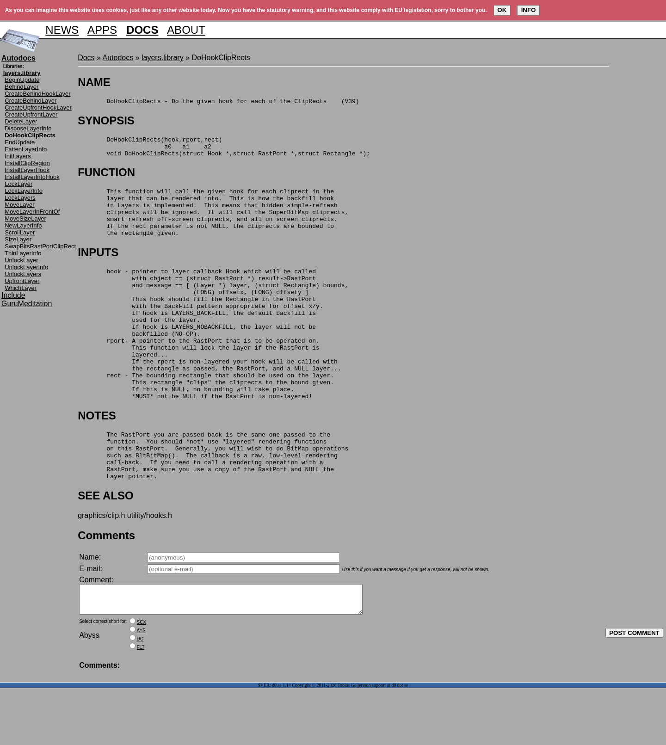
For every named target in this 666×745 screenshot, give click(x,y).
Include (13, 295)
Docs (86, 58)
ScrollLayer (20, 232)
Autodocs (117, 58)
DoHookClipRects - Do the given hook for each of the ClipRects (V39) (218, 102)
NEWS (62, 30)
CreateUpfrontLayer (31, 114)
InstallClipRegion (27, 163)
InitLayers (18, 156)
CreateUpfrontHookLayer (38, 107)
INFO (528, 9)
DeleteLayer (21, 121)
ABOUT (186, 30)
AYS (141, 687)
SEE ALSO (105, 547)
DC (140, 695)
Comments (106, 586)
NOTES (97, 457)
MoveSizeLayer (25, 218)
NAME (94, 82)
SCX (142, 679)
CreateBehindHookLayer (37, 93)
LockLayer (18, 183)
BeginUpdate (22, 79)
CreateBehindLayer (30, 100)
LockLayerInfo (24, 190)
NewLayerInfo (23, 225)
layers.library (163, 58)
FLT (141, 704)
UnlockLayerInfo (26, 267)
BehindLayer (21, 86)
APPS (102, 30)
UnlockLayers (23, 274)
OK (501, 9)
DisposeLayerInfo (28, 128)
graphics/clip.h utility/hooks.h (125, 567)
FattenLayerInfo (26, 149)
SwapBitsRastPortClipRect (40, 246)
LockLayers (20, 197)
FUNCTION (106, 178)
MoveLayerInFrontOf (32, 211)
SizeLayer (18, 239)
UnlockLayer (21, 260)
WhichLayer (21, 287)
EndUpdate (20, 142)
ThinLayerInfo (23, 253)
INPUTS (98, 267)
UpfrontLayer (22, 280)
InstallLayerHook (27, 169)
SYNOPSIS (106, 122)
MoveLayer (19, 204)
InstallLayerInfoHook (32, 176)
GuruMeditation (26, 304)
